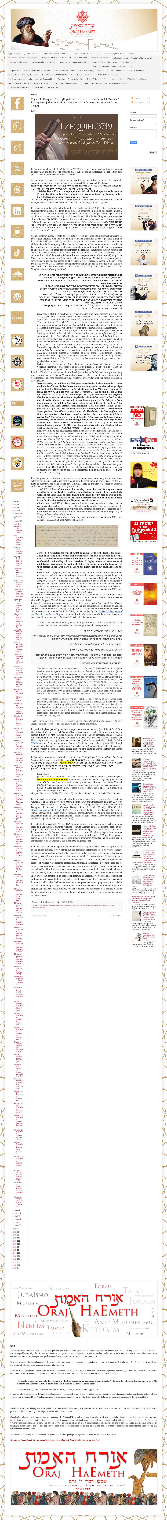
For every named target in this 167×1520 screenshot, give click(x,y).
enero (17, 1225)
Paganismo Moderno (50, 58)
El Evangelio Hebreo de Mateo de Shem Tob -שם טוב (111, 66)
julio (16, 524)
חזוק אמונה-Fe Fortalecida (108, 75)
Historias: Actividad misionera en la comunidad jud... (18, 1083)
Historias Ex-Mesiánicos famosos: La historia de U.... (18, 1019)
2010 (15, 1265)
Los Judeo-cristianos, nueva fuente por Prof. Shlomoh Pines (31, 79)
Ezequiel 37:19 (62, 905)
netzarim (111, 905)
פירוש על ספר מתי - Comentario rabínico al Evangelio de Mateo (78, 71)
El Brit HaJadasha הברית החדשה (74, 58)
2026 (15, 501)
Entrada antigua (116, 916)
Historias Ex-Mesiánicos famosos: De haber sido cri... (18, 1134)
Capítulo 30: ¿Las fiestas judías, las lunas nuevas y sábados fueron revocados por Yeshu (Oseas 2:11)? (143, 881)
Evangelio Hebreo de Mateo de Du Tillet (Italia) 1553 (29, 71)
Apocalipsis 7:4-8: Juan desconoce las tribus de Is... (18, 605)
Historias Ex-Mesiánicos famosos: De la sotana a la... (18, 1147)
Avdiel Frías (53, 905)
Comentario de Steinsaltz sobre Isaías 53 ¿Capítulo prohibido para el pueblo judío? (149, 787)
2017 (15, 1244)
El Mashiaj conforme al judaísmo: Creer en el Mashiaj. (18, 933)
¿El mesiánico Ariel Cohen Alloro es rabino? (18, 540)
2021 (15, 1232)
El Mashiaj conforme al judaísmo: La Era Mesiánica (18, 920)
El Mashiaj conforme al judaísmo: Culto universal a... (18, 866)
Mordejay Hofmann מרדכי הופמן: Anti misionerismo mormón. (106, 83)
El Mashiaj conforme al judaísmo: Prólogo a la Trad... (18, 946)
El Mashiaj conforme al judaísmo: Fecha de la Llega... (18, 757)
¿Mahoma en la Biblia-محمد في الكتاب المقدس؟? (132, 58)
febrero (17, 1222)
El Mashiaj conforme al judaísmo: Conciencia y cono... (18, 880)
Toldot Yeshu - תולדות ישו (97, 79)
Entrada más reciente (39, 916)
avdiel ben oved (44, 905)
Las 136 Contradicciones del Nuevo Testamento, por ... (18, 646)
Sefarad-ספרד (53, 87)
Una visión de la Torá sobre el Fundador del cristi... (18, 670)
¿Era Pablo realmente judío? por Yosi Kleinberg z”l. (18, 659)
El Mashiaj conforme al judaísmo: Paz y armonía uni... (18, 852)
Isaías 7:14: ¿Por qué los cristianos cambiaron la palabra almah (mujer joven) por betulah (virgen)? (149, 809)
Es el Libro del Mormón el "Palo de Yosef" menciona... (18, 992)
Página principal (14, 54)
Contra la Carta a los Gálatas (82, 75)
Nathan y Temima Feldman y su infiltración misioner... (18, 1046)
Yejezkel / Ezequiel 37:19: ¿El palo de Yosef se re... (18, 1201)
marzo (17, 1219)
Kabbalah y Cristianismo (100, 58)
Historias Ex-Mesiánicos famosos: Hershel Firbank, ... (18, 1162)
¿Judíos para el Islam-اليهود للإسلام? (73, 62)
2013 (15, 1256)
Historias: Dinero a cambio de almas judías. (18, 1058)
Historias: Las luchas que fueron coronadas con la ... (18, 1070)
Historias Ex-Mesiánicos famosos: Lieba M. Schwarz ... (18, 1121)
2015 (15, 1250)
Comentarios (137, 102)
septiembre (18, 516)
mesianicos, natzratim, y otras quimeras (23, 58)
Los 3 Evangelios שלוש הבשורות (54, 75)
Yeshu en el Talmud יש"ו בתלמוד (70, 79)
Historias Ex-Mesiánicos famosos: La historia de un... (18, 1033)
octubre (17, 513)
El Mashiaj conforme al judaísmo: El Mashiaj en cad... (18, 785)
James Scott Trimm (73, 905)
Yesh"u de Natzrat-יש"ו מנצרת (86, 54)
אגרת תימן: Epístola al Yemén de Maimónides (128, 79)
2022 (15, 1229)
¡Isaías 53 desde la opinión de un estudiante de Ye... (18, 634)
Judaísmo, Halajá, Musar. (18, 62)
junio (16, 1210)
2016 (15, 1247)
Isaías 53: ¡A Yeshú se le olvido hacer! (18, 583)
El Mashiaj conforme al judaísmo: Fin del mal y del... (18, 894)
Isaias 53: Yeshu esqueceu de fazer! (18, 550)
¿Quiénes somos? (31, 54)
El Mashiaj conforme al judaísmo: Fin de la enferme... (18, 826)
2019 (15, 1238)
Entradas (136, 98)
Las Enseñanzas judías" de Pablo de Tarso (117, 54)
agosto (17, 521)
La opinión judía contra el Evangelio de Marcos (125, 71)
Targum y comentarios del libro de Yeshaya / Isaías (149, 936)
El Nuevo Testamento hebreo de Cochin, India (26, 87)
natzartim (105, 905)
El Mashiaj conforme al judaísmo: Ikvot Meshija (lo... (18, 813)
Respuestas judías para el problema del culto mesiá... (18, 682)
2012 (15, 1259)
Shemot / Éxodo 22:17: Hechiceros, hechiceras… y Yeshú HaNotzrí (149, 741)
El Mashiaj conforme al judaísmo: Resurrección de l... (18, 838)
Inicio (78, 916)
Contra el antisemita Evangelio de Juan (23, 75)
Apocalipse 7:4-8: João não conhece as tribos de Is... (18, 560)
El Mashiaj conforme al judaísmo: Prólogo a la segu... (18, 958)
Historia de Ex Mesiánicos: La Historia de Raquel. (18, 695)
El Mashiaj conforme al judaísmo (66, 83)
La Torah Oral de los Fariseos (43, 62)
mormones (83, 905)
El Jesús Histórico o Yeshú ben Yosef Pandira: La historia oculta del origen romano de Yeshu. (149, 916)
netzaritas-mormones (38, 907)
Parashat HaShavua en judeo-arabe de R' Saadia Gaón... (112, 62)
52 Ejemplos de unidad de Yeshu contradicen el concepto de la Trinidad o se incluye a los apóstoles (143, 899)
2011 (15, 1262)
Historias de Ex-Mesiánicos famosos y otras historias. (29, 83)
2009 (15, 1268)
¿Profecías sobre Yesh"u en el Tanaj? (56, 54)
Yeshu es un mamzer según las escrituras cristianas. (18, 593)
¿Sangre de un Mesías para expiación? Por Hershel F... (18, 620)
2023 (15, 510)
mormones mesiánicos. (95, 905)
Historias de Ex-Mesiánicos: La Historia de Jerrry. (18, 720)
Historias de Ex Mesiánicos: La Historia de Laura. (18, 708)
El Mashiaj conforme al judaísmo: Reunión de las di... (18, 907)
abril (16, 1216)
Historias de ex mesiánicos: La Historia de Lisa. (18, 733)
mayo (17, 1213)
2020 (15, 1235)
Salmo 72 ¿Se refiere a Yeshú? (18, 529)
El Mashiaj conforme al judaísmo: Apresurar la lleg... (18, 745)
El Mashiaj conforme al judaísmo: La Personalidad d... (18, 770)
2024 (15, 508)
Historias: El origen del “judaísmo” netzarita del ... (18, 980)
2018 (15, 1241)
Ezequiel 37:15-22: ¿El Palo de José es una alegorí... (18, 1175)
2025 (15, 504)
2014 (15, 1253)
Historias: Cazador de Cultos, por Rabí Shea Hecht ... (18, 1006)
